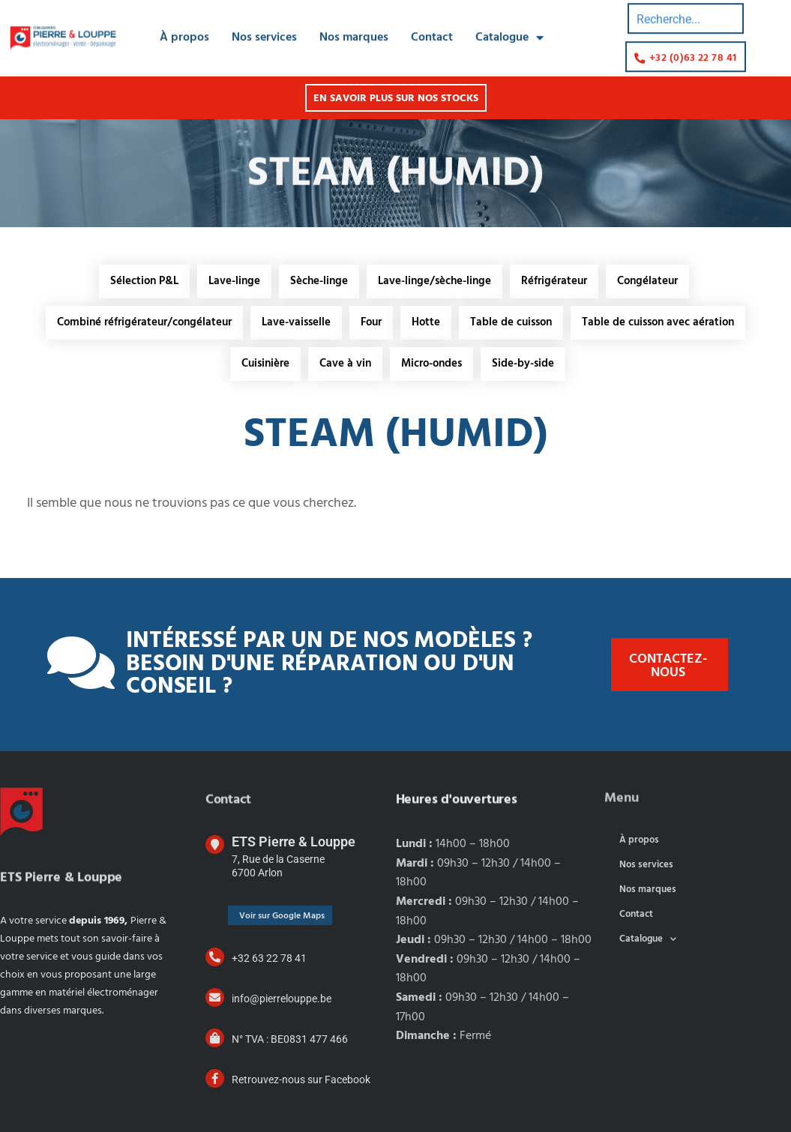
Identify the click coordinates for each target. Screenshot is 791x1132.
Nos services (264, 23)
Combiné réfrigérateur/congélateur (144, 322)
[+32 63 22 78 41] (214, 957)
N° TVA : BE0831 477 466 (290, 1039)
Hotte (426, 322)
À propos (184, 23)
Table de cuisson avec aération (658, 322)
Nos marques (353, 23)
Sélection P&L (144, 281)
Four (371, 322)
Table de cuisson (511, 322)
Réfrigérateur (554, 281)
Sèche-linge (319, 281)
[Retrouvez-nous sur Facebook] (214, 1078)
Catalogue (509, 23)
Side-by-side (523, 364)
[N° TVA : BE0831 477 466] (214, 1038)
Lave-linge (234, 281)
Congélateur (647, 281)
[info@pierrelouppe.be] (214, 997)
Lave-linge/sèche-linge (434, 281)
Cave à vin (345, 364)
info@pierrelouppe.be (281, 999)
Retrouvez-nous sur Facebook (301, 1080)
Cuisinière (265, 364)
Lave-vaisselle (296, 322)
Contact (432, 23)
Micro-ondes (431, 364)
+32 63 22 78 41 (269, 958)
